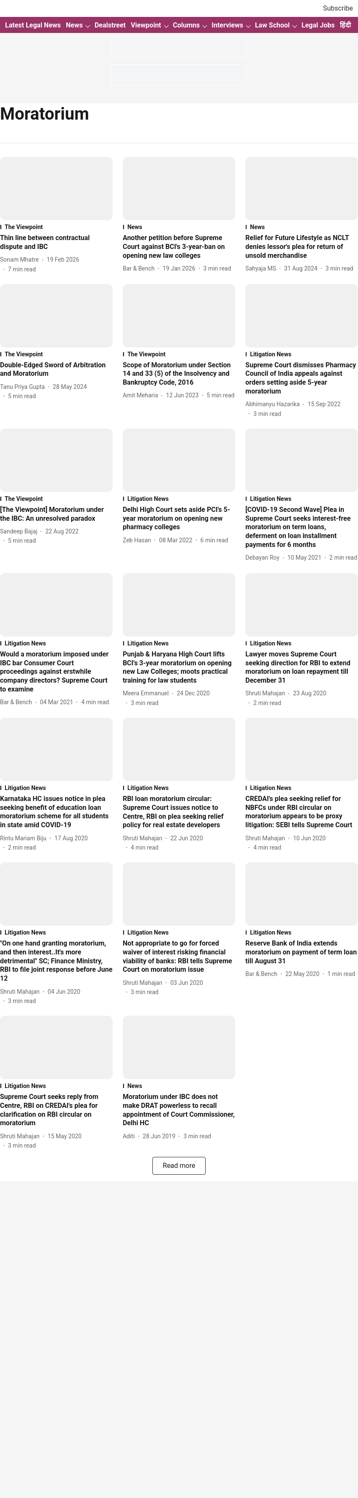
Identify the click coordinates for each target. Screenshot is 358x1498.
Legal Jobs (317, 25)
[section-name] (56, 227)
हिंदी (345, 25)
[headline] (56, 242)
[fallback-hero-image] (56, 188)
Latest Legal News (33, 25)
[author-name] (21, 259)
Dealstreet (110, 25)
